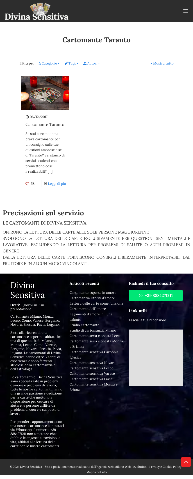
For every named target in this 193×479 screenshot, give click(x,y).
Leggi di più (57, 183)
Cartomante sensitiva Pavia (91, 379)
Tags (71, 63)
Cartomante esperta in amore (93, 292)
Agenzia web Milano (110, 467)
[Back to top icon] (186, 462)
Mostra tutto (162, 63)
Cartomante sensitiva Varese (92, 373)
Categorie (49, 63)
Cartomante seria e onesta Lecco (96, 336)
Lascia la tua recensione (148, 320)
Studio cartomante (84, 325)
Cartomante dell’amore (88, 309)
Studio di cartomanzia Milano (93, 330)
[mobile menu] (186, 11)
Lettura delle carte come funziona (96, 303)
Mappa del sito (96, 472)
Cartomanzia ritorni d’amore (92, 298)
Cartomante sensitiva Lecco (92, 368)
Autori (92, 63)
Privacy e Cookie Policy (165, 467)
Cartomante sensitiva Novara (93, 363)
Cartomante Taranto (44, 124)
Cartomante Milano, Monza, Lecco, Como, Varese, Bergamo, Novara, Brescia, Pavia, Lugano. (35, 320)
